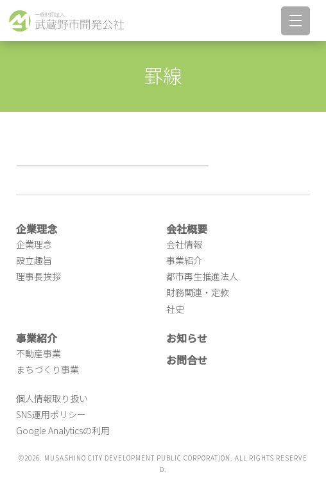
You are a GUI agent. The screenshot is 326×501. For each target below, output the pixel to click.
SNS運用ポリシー (51, 414)
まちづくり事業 (47, 369)
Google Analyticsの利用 (63, 430)
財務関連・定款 (197, 292)
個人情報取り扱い (52, 398)
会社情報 (184, 244)
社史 (175, 309)
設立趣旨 (34, 260)
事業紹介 (184, 260)
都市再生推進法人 (202, 276)
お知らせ (186, 338)
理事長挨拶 (38, 276)
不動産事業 (38, 353)
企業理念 (34, 244)
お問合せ (186, 359)
